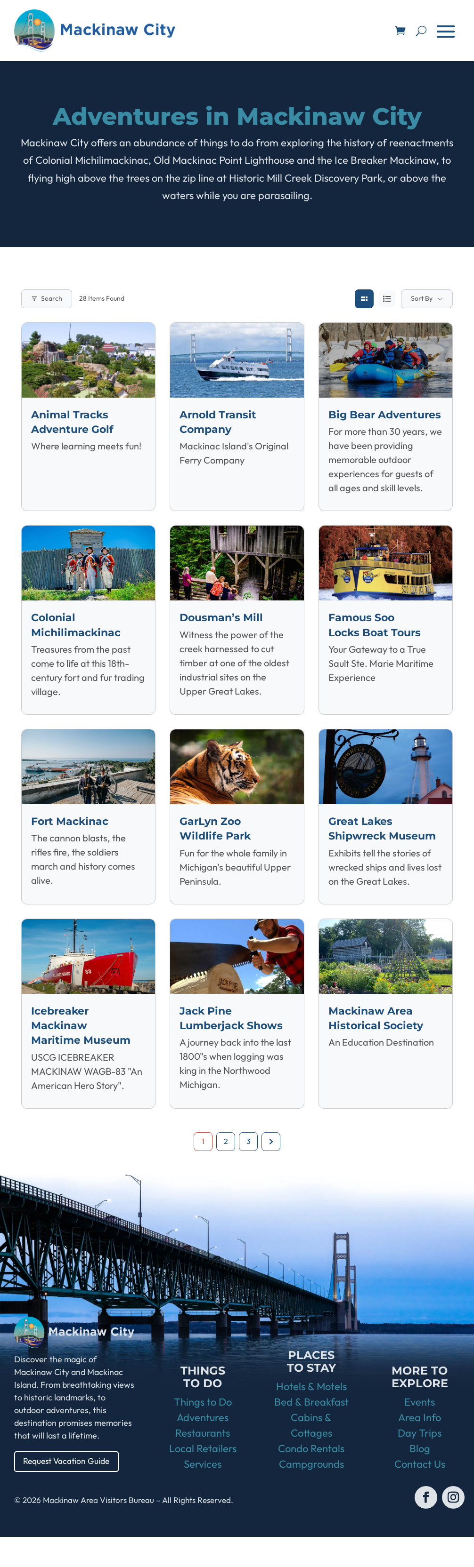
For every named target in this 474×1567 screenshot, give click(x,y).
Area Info (419, 1447)
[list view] (386, 298)
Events (419, 1432)
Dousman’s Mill (225, 632)
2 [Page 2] (226, 1170)
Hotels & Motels (311, 1416)
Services (202, 1494)
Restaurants (202, 1463)
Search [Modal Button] (46, 298)
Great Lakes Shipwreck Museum (363, 850)
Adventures (203, 1447)
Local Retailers (203, 1478)
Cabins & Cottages (311, 1455)
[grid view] (364, 298)
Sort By (422, 298)
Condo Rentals (311, 1478)
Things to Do (203, 1432)
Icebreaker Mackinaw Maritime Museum (84, 1054)
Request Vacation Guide (68, 1491)
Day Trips (419, 1463)
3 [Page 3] (248, 1170)
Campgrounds (311, 1494)
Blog (419, 1478)
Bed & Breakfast (311, 1432)
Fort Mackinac (73, 835)
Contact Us (419, 1494)
